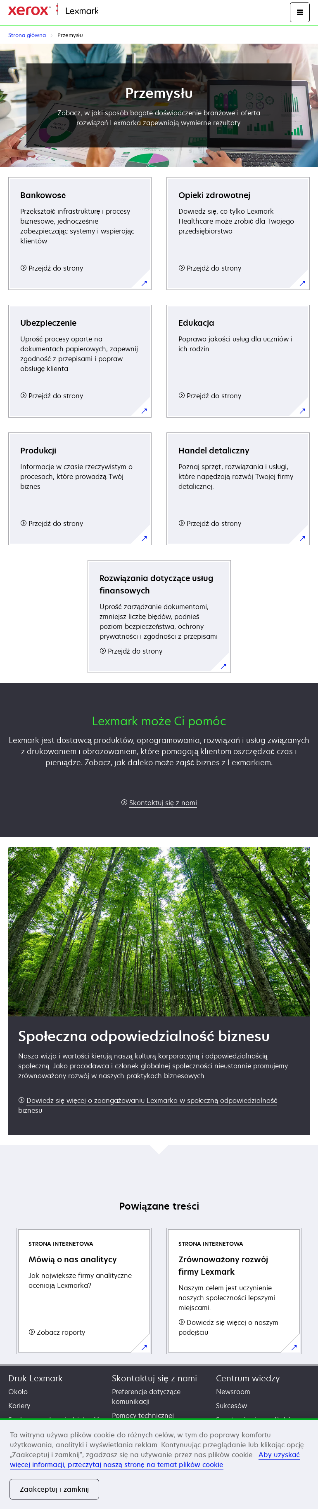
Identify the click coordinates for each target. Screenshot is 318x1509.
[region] (159, 1463)
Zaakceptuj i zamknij (54, 1489)
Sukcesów (231, 1405)
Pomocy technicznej (143, 1415)
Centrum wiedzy (248, 1378)
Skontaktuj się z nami (154, 1378)
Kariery (19, 1405)
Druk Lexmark (35, 1378)
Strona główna (118, 11)
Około (18, 1391)
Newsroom (233, 1391)
